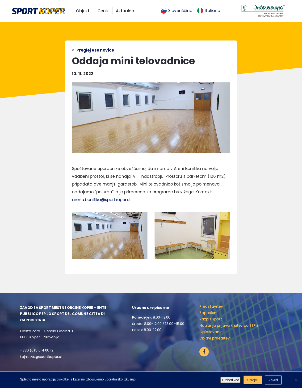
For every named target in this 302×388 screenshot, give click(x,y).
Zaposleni (208, 312)
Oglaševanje (210, 331)
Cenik (103, 11)
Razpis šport (210, 319)
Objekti (83, 11)
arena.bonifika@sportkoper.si (101, 199)
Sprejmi (252, 380)
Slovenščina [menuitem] (180, 10)
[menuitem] (176, 11)
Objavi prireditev (214, 338)
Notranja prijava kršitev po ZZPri (228, 325)
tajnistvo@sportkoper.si (41, 356)
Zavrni (273, 380)
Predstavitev (211, 306)
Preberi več (230, 380)
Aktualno (125, 11)
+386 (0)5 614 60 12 (36, 350)
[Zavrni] (296, 380)
